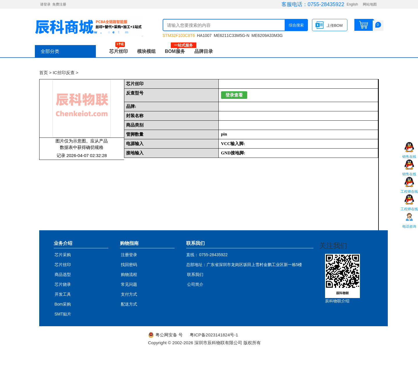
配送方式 (129, 304)
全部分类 (50, 51)
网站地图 (370, 4)
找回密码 (129, 264)
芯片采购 (63, 254)
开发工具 (63, 294)
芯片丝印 (118, 51)
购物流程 (129, 274)
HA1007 (204, 35)
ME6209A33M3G (267, 35)
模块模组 (146, 51)
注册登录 (129, 254)
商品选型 (63, 274)
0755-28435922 (326, 4)
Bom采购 (63, 304)
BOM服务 (177, 51)
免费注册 (59, 4)
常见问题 (129, 284)
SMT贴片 (63, 314)
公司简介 (195, 284)
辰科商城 (88, 26)
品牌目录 (203, 51)
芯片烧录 (63, 284)
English (352, 4)
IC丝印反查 (64, 72)
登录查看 (234, 95)
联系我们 (195, 274)
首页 (43, 72)
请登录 (45, 4)
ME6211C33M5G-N (232, 35)
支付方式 (129, 294)
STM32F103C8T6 (179, 35)
